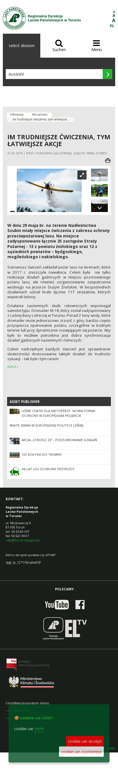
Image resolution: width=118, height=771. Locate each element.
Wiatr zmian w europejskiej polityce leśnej (46, 425)
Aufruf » (12, 367)
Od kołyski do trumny (42, 454)
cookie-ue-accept (85, 741)
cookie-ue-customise (81, 751)
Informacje (17, 114)
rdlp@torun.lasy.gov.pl (22, 540)
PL (112, 26)
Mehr (39, 728)
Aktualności (40, 114)
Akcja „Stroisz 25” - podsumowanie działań (59, 440)
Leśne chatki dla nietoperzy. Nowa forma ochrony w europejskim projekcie (58, 413)
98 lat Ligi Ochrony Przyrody (48, 469)
